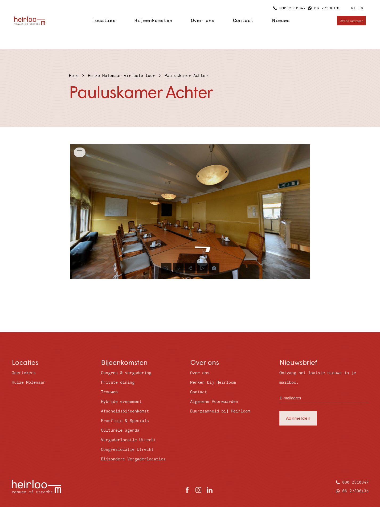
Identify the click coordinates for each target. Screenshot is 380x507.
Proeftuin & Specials (125, 420)
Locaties (104, 21)
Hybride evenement (121, 401)
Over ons (202, 21)
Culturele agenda (120, 430)
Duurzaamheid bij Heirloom (220, 411)
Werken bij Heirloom (213, 382)
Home (74, 75)
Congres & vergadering (126, 372)
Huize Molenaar (28, 382)
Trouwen (109, 392)
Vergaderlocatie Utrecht (128, 440)
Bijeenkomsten (153, 21)
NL (353, 8)
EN (360, 8)
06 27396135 (327, 8)
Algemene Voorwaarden (214, 401)
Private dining (117, 382)
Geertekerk (24, 372)
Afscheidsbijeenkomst (125, 411)
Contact (243, 21)
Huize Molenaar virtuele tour (121, 75)
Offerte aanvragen (351, 20)
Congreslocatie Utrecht (127, 449)
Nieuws (281, 21)
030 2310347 (292, 8)
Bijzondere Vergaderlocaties (133, 459)
